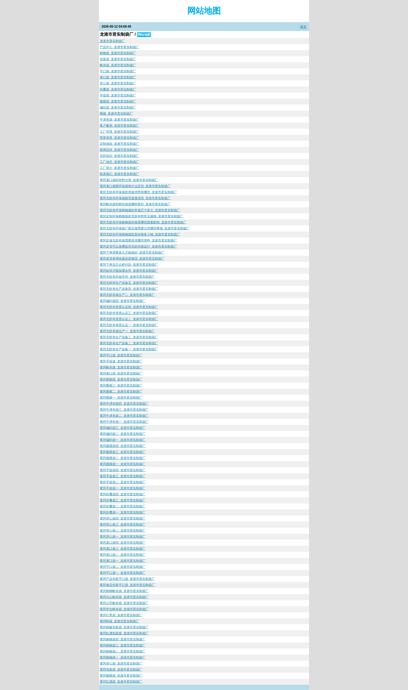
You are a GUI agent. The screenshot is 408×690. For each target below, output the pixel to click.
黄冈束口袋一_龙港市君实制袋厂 (122, 561)
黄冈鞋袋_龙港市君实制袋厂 (119, 621)
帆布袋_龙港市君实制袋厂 (118, 65)
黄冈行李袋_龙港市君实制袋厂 (121, 615)
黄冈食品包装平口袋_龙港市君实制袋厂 (127, 585)
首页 (303, 27)
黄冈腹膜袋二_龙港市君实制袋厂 (122, 458)
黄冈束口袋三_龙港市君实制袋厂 (122, 548)
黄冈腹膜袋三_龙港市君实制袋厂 (122, 452)
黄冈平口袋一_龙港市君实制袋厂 (122, 573)
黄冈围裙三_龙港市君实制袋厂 (121, 385)
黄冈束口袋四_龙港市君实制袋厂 (122, 542)
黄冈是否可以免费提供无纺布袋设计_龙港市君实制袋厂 (138, 246)
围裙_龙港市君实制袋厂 (116, 113)
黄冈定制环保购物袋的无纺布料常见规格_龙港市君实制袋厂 (141, 216)
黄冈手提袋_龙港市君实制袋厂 (121, 361)
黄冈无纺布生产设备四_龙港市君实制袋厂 (129, 289)
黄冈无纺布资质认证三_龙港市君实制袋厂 (129, 313)
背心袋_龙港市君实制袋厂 (118, 83)
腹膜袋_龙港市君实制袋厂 (118, 101)
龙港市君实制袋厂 (112, 41)
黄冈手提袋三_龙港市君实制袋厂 (122, 476)
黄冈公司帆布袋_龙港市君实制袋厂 (124, 603)
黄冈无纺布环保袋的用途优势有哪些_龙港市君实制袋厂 (138, 192)
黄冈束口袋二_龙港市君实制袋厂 (122, 555)
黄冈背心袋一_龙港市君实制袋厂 (122, 536)
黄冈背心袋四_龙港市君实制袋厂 (122, 518)
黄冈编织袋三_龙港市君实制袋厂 (122, 428)
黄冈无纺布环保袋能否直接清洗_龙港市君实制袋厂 (135, 198)
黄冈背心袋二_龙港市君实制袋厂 (122, 530)
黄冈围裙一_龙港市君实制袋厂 (121, 397)
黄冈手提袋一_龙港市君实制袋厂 (122, 488)
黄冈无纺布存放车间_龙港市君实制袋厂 (127, 277)
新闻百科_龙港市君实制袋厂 (119, 150)
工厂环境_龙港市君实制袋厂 (119, 131)
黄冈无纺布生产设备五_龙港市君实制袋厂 (129, 283)
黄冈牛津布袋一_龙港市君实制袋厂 (124, 422)
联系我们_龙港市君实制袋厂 (119, 174)
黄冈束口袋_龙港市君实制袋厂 (121, 373)
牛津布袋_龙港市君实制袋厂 (119, 119)
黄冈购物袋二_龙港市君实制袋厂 (122, 651)
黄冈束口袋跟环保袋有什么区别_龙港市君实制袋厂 (135, 186)
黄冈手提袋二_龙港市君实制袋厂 (122, 482)
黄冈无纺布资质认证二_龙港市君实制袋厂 (129, 319)
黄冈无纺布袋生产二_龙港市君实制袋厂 (127, 295)
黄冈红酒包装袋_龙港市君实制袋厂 (124, 633)
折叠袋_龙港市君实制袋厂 (118, 89)
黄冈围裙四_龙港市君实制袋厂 (121, 379)
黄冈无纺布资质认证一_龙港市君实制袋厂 (129, 325)
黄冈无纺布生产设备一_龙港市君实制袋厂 (129, 349)
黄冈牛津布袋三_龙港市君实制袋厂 (124, 409)
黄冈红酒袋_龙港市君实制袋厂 (121, 681)
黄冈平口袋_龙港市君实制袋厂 (121, 355)
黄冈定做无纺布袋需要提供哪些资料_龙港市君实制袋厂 (138, 240)
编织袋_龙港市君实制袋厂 (118, 107)
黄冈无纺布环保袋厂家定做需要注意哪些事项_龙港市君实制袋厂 (145, 228)
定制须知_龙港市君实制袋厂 (119, 144)
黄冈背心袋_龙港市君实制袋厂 (121, 663)
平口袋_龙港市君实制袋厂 (118, 71)
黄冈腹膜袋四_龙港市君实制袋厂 (122, 446)
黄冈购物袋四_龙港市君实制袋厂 (122, 639)
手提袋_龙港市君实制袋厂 (118, 95)
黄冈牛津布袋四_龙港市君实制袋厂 (124, 403)
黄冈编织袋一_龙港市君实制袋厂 (122, 440)
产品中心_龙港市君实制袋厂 (119, 47)
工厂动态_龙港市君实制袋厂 (119, 162)
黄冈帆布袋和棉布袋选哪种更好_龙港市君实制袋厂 (135, 204)
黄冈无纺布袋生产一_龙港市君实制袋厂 (127, 331)
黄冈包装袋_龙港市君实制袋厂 (121, 669)
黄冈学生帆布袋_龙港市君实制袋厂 (124, 609)
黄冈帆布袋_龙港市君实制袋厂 (121, 367)
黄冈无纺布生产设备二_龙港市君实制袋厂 (129, 343)
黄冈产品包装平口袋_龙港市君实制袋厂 (127, 579)
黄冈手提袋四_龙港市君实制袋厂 (122, 470)
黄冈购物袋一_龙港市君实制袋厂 (122, 657)
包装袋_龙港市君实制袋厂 (118, 59)
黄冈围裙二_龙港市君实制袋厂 (121, 391)
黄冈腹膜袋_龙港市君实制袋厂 (121, 675)
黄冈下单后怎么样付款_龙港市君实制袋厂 (129, 264)
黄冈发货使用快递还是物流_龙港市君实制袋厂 (132, 258)
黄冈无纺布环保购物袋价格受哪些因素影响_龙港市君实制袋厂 (143, 222)
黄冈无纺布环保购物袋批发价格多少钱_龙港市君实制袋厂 (140, 234)
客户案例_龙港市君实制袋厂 (119, 125)
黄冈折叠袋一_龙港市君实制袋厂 (122, 512)
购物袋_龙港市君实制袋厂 (118, 53)
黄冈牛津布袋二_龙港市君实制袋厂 (124, 416)
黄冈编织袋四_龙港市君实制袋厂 (122, 301)
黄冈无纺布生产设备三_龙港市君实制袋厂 (129, 337)
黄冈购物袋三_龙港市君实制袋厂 (122, 645)
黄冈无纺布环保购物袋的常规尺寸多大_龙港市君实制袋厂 (140, 210)
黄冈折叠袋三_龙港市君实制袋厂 (122, 500)
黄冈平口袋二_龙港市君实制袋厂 (122, 567)
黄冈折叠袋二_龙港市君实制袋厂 (122, 506)
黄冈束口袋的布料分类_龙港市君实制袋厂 (129, 180)
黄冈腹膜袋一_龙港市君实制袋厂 (122, 464)
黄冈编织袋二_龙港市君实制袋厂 (122, 434)
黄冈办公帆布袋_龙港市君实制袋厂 (124, 597)
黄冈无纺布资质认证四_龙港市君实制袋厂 (129, 307)
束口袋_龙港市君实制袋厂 (118, 77)
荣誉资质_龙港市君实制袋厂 (119, 138)
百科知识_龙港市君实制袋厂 (119, 156)
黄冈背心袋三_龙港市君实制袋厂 (122, 524)
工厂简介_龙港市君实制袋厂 (119, 168)
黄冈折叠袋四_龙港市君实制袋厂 (122, 494)
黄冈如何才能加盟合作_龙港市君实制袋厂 (129, 270)
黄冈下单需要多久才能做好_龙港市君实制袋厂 (132, 252)
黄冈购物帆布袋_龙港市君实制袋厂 (124, 591)
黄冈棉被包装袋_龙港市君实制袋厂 (124, 627)
